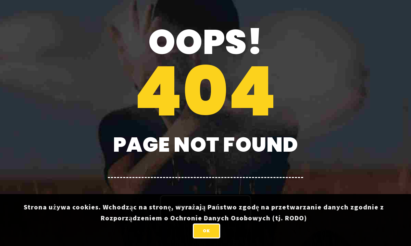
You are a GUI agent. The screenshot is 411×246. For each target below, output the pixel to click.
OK (206, 231)
